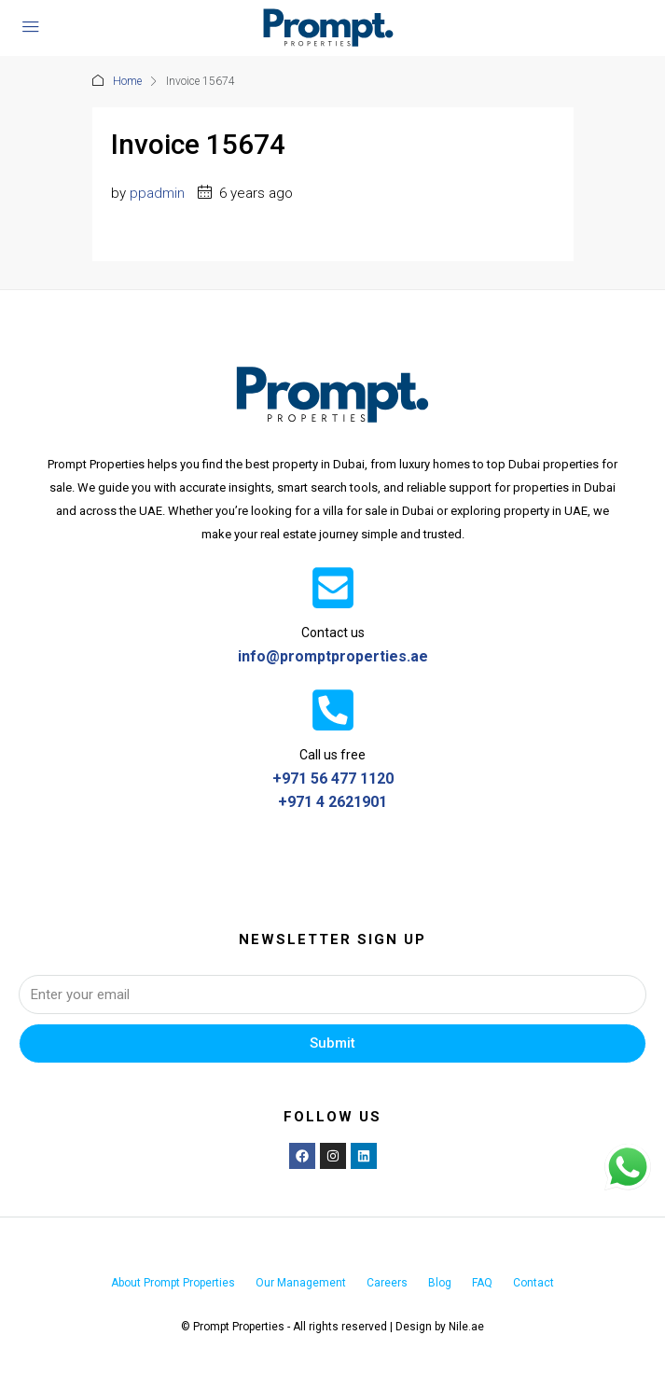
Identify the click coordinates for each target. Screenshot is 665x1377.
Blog (439, 1282)
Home (127, 81)
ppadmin (157, 193)
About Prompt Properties (173, 1282)
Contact (533, 1282)
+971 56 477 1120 (333, 778)
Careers (387, 1282)
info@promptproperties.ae (333, 656)
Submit (332, 1043)
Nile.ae (466, 1326)
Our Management (301, 1282)
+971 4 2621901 (332, 802)
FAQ (482, 1282)
